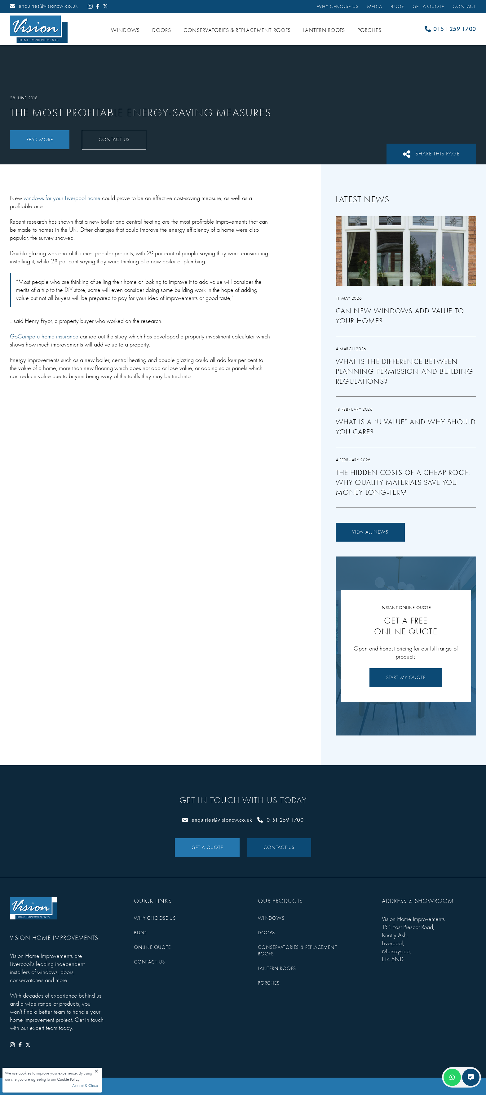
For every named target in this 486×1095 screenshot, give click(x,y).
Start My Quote (406, 677)
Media (374, 6)
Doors (161, 30)
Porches (369, 30)
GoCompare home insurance (44, 336)
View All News (370, 532)
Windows (125, 30)
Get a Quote (428, 6)
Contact (464, 6)
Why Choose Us (337, 6)
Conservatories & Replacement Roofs (237, 30)
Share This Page (431, 154)
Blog (397, 6)
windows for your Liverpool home (62, 198)
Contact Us (114, 139)
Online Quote (152, 947)
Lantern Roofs (324, 30)
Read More (39, 139)
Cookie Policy (68, 1079)
